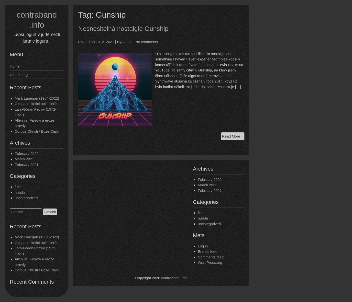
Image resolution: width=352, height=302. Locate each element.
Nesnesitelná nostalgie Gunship (123, 28)
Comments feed (211, 257)
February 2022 (27, 153)
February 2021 (27, 165)
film (17, 187)
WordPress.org (210, 262)
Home (15, 66)
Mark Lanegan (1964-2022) (37, 98)
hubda (20, 192)
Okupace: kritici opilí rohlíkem (39, 104)
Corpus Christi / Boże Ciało (37, 131)
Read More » (233, 136)
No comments (146, 42)
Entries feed (207, 251)
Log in (203, 246)
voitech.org (19, 74)
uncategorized (26, 198)
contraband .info (174, 278)
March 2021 (24, 159)
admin (127, 42)
